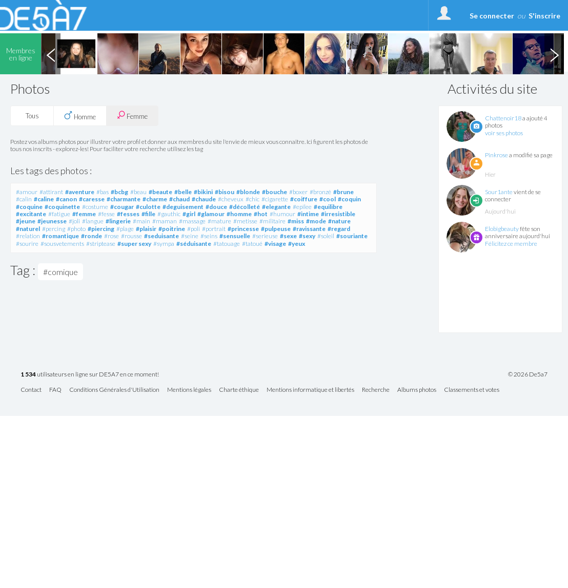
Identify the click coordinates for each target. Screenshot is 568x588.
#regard (339, 229)
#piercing (101, 229)
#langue (93, 221)
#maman (164, 221)
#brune (343, 192)
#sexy (307, 236)
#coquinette (62, 207)
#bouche (274, 192)
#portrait (214, 229)
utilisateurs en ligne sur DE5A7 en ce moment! (90, 374)
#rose (111, 236)
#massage (192, 221)
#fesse (106, 214)
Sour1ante (499, 192)
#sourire (27, 243)
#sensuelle (234, 236)
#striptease (100, 243)
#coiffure (303, 199)
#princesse (243, 229)
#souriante (352, 236)
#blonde (248, 192)
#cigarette (274, 199)
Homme (80, 116)
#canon (66, 199)
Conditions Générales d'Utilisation (114, 390)
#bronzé (320, 192)
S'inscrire (544, 15)
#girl (188, 214)
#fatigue (59, 214)
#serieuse (265, 236)
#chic (252, 199)
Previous (50, 53)
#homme (239, 214)
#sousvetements (62, 243)
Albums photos (416, 390)
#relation (28, 236)
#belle (183, 192)
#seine (189, 236)
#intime (308, 214)
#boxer (298, 192)
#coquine (29, 207)
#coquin (349, 199)
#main (141, 221)
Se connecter (492, 15)
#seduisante (161, 236)
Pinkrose (496, 155)
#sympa (163, 243)
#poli (193, 229)
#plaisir (146, 229)
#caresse (92, 199)
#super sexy (134, 243)
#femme (84, 214)
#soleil (325, 236)
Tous (32, 116)
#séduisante (193, 243)
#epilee (302, 207)
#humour (282, 214)
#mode (316, 221)
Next (554, 53)
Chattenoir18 (503, 118)
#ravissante (309, 229)
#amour (26, 192)
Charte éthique (239, 390)
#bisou (224, 192)
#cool (327, 199)
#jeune (25, 221)
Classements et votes (471, 390)
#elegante (276, 207)
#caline (44, 199)
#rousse (131, 236)
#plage (125, 229)
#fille (148, 214)
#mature (219, 221)
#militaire (272, 221)
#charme (155, 199)
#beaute (160, 192)
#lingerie (118, 221)
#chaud (179, 199)
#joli (74, 221)
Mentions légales (189, 390)
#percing (53, 229)
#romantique (60, 236)
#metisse (245, 221)
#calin (24, 199)
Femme (132, 115)
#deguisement (183, 207)
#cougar (122, 207)
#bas (102, 192)
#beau (138, 192)
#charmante (123, 199)
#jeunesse (52, 221)
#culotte (148, 207)
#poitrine (171, 229)
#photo (76, 229)
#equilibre (328, 207)
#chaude (204, 199)
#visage (275, 243)
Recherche (376, 390)
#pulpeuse (276, 229)
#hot (261, 214)
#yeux (296, 243)
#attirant (51, 192)
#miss (296, 221)
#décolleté (244, 207)
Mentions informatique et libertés (310, 390)
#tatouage (226, 243)
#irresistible (338, 214)
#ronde (91, 236)
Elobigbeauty (502, 229)
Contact (31, 390)
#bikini (203, 192)
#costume (95, 207)
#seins (208, 236)
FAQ (55, 390)
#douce (216, 207)
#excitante (31, 214)
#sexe (288, 236)
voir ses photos (504, 133)
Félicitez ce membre (511, 243)
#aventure (79, 192)
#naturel (28, 229)
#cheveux (231, 199)
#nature (339, 221)
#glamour (211, 214)
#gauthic (168, 214)
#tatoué (252, 243)
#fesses (128, 214)
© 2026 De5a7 (527, 374)
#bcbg (119, 192)
